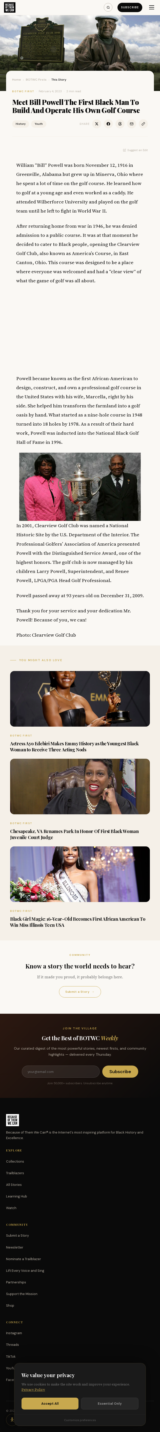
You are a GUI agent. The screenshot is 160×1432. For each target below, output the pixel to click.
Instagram (14, 1333)
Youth (39, 124)
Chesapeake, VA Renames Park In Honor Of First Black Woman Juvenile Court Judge (74, 834)
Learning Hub (16, 1196)
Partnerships (16, 1282)
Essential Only (110, 1403)
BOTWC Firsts (36, 80)
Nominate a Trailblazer (23, 1259)
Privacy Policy (33, 1390)
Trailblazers (15, 1173)
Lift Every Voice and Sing (25, 1270)
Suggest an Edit (135, 150)
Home (16, 80)
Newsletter (14, 1247)
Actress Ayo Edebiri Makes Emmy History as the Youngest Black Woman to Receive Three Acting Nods (74, 746)
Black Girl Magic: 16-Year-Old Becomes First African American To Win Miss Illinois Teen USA (77, 922)
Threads (12, 1345)
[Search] (108, 7)
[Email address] (61, 1072)
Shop (10, 1305)
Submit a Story (79, 992)
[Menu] (151, 7)
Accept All (50, 1403)
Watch (11, 1208)
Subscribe (130, 7)
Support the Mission (21, 1294)
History (21, 124)
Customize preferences (80, 1420)
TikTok (11, 1356)
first (86, 378)
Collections (15, 1161)
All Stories (14, 1185)
